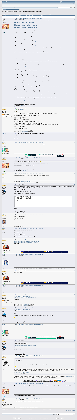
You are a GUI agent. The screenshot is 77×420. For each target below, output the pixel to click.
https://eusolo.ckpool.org (25, 25)
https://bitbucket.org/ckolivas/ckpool (31, 66)
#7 (74, 184)
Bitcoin (8, 11)
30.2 (13, 7)
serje (3, 214)
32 (31, 14)
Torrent (15, 7)
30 (29, 14)
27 (26, 14)
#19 (74, 383)
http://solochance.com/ (68, 376)
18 (17, 14)
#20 (74, 399)
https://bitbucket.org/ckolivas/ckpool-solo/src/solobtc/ (27, 100)
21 (20, 14)
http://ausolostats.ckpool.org (31, 45)
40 (38, 14)
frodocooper (21, 109)
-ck (2, 18)
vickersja (4, 173)
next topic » (73, 12)
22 (21, 14)
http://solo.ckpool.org (25, 131)
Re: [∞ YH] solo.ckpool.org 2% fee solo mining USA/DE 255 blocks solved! (30, 133)
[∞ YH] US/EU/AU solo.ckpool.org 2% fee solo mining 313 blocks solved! (29, 11)
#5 (74, 158)
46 (44, 14)
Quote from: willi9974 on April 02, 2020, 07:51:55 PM (22, 342)
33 (32, 14)
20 (19, 14)
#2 (74, 108)
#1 (74, 19)
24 (23, 14)
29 (28, 14)
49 (47, 14)
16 (15, 14)
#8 (74, 214)
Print (73, 409)
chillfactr (3, 228)
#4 (74, 142)
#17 (74, 340)
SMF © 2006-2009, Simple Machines (42, 418)
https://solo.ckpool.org (24, 22)
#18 (74, 356)
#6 (74, 173)
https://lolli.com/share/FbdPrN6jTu (25, 181)
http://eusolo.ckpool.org (25, 130)
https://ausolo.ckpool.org (25, 27)
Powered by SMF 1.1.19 (32, 418)
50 (48, 14)
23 (22, 14)
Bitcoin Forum (4, 11)
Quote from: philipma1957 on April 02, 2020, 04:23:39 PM (22, 296)
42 (40, 14)
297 (51, 14)
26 (25, 14)
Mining (11, 11)
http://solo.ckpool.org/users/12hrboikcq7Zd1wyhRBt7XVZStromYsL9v (26, 242)
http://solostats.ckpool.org (30, 37)
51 (49, 14)
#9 (74, 228)
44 (42, 14)
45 (43, 14)
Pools (14, 11)
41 (39, 14)
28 (27, 14)
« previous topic (68, 12)
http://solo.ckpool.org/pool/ (33, 69)
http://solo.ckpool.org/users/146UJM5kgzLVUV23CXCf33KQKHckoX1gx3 (26, 241)
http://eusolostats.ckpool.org (31, 41)
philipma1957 (4, 239)
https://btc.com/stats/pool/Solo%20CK (20, 55)
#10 (74, 239)
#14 (74, 294)
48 (46, 14)
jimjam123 (4, 133)
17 (16, 14)
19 (18, 14)
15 (14, 14)
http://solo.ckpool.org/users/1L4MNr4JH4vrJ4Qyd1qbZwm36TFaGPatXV (26, 328)
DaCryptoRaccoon (5, 183)
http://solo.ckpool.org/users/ (37, 71)
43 (41, 14)
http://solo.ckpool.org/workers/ (31, 72)
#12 (74, 270)
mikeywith (4, 355)
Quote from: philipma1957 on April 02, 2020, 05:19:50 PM (22, 309)
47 (45, 14)
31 (30, 14)
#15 (74, 307)
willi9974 (3, 142)
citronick (3, 254)
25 (24, 14)
